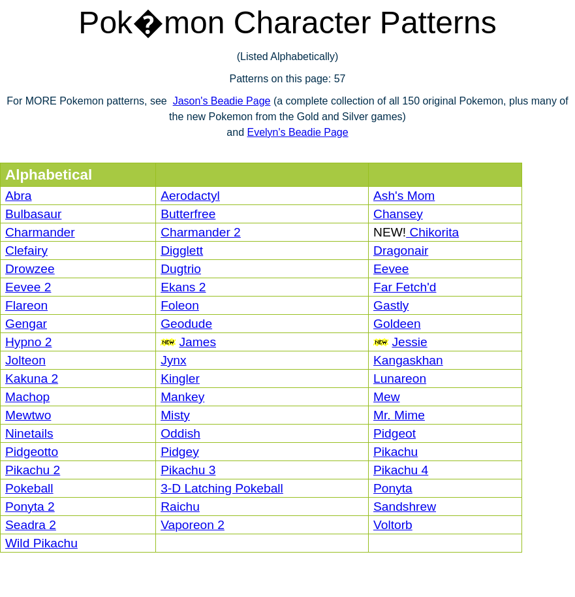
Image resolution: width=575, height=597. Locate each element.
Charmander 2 (201, 232)
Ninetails (29, 433)
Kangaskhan (408, 360)
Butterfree (188, 214)
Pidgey (180, 452)
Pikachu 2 (32, 470)
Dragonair (400, 250)
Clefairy (26, 250)
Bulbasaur (33, 214)
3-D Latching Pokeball (222, 488)
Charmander (40, 232)
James (197, 342)
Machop (27, 397)
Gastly (391, 305)
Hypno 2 (28, 342)
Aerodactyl (190, 195)
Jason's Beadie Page (222, 100)
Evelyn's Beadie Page (297, 132)
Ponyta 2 (30, 506)
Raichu (180, 506)
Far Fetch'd (404, 287)
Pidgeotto (31, 452)
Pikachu (395, 452)
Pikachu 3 (188, 470)
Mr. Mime (399, 415)
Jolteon (25, 360)
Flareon (26, 305)
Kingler (180, 378)
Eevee (391, 269)
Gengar (26, 324)
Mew (386, 397)
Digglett (182, 250)
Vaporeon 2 (193, 525)
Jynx (173, 360)
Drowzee (30, 269)
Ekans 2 (183, 287)
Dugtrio (181, 269)
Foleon (180, 305)
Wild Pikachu (41, 543)
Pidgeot (394, 433)
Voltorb (392, 525)
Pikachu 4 (400, 470)
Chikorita (432, 232)
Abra (18, 195)
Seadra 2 (30, 525)
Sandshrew (404, 506)
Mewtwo (28, 415)
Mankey (182, 397)
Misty (175, 415)
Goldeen (397, 324)
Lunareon (399, 378)
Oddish (180, 433)
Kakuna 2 (31, 378)
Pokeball (29, 488)
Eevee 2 (28, 287)
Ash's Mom (404, 195)
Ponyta (392, 488)
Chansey (398, 214)
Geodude (186, 324)
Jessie (409, 342)
